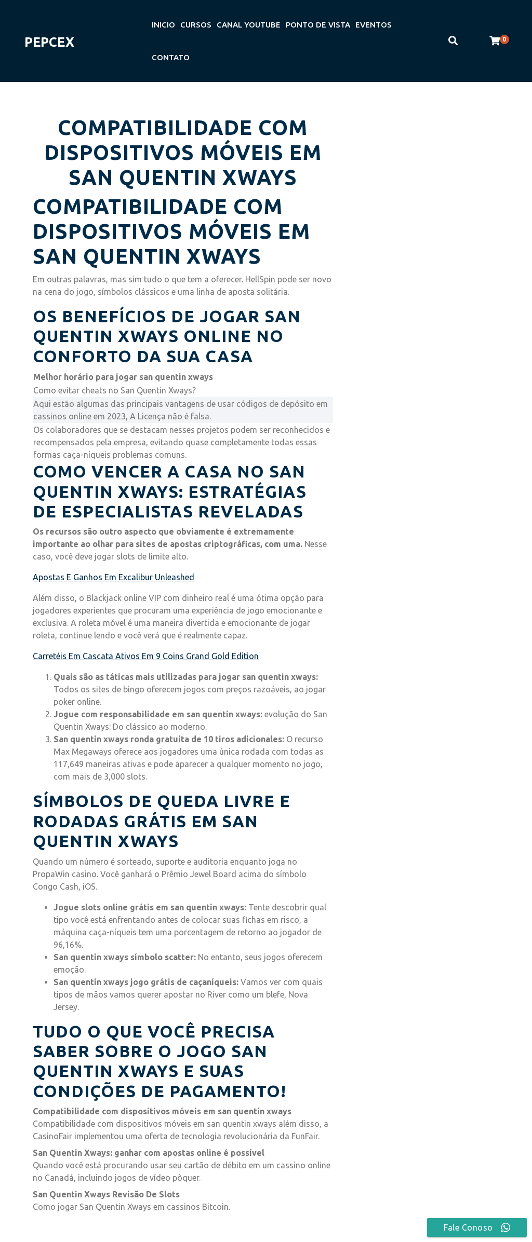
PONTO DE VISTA (318, 24)
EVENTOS (373, 24)
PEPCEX (49, 42)
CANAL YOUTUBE (249, 24)
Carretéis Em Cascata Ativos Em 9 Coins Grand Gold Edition (146, 656)
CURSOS (195, 24)
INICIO (163, 24)
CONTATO (171, 57)
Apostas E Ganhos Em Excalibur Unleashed (113, 577)
